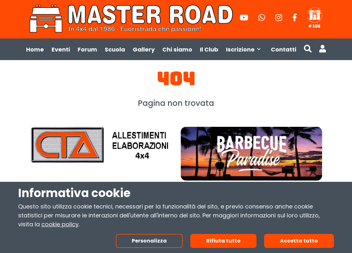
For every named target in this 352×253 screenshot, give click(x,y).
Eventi (61, 49)
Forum (87, 49)
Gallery (144, 49)
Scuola (115, 49)
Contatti (283, 49)
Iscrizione (244, 49)
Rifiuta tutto (223, 240)
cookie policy (60, 224)
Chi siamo (177, 49)
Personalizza (149, 240)
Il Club (209, 49)
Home (35, 49)
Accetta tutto (299, 240)
